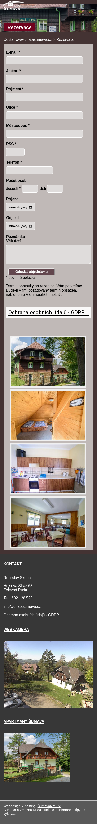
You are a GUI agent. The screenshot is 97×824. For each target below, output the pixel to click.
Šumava (10, 810)
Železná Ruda (30, 810)
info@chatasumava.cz (22, 606)
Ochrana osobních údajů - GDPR (46, 312)
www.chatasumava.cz (34, 40)
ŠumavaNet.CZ (49, 806)
